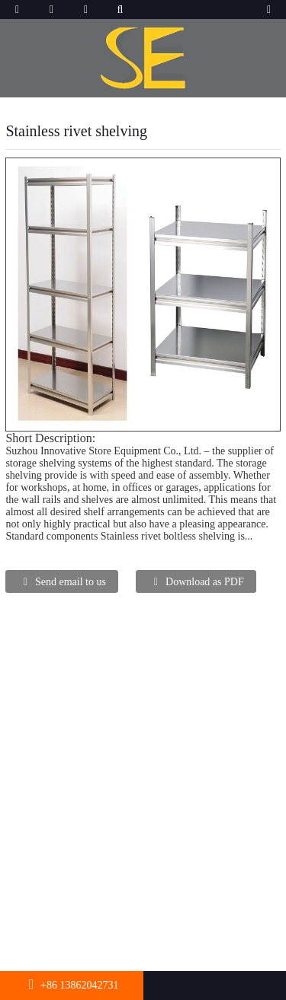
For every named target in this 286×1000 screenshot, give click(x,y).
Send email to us (70, 582)
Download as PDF (204, 582)
